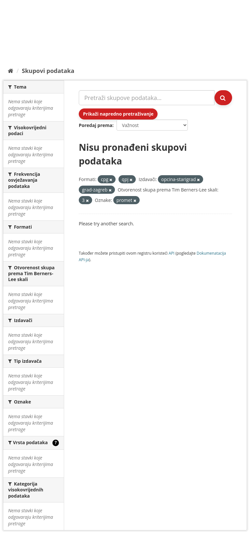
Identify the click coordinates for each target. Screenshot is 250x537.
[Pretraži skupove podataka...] (147, 97)
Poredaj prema (95, 125)
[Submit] (223, 97)
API (171, 253)
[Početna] (10, 71)
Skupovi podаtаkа (48, 71)
